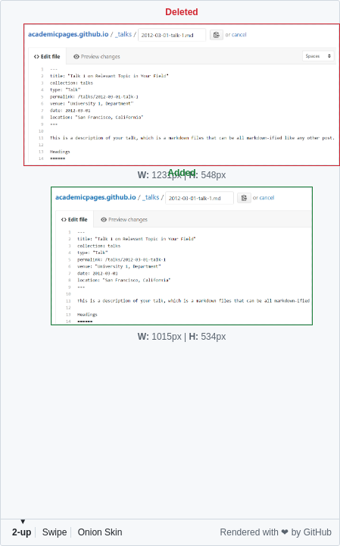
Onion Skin (100, 532)
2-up (21, 532)
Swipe (54, 532)
